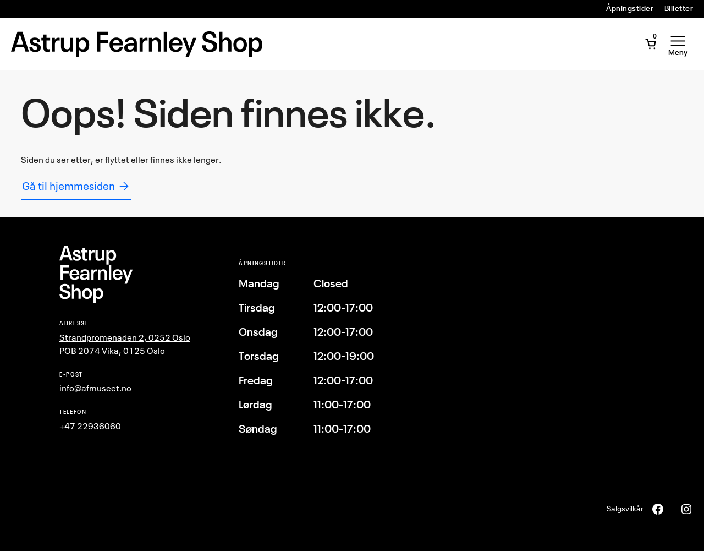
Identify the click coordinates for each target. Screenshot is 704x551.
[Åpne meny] (678, 44)
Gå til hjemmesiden (76, 186)
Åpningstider (629, 8)
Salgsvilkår (625, 508)
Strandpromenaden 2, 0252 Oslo (124, 337)
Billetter (678, 8)
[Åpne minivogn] (651, 44)
